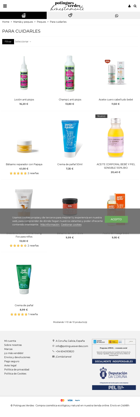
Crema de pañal (24, 305)
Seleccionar (23, 41)
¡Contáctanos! (63, 356)
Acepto (116, 219)
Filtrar (8, 41)
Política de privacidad (16, 369)
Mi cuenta (10, 341)
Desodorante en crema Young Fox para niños (24, 235)
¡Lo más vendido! (13, 353)
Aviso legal (10, 365)
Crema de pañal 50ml (70, 164)
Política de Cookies (15, 373)
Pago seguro (11, 361)
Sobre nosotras (13, 345)
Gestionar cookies (71, 224)
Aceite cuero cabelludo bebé (116, 99)
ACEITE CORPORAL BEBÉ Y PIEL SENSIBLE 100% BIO (116, 166)
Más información (50, 224)
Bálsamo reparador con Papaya (24, 164)
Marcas (8, 349)
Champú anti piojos (70, 99)
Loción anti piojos (24, 99)
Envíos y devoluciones (17, 357)
